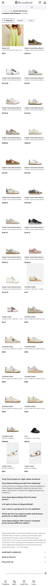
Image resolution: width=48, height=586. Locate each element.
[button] (39, 2)
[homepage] (24, 2)
